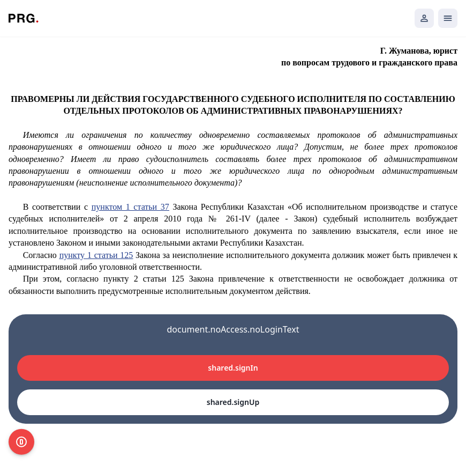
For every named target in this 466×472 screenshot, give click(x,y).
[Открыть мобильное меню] (447, 18)
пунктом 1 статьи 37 (130, 206)
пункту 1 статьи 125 (96, 255)
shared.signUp (233, 402)
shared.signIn (233, 368)
